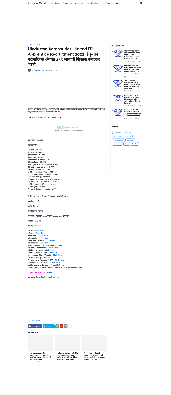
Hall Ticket (117, 136)
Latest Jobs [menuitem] (55, 3)
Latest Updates (119, 140)
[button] (136, 3)
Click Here (39, 221)
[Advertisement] (85, 25)
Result (127, 144)
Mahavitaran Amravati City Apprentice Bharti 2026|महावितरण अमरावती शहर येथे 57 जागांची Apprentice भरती (67, 356)
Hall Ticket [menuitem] (106, 3)
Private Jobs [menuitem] (67, 3)
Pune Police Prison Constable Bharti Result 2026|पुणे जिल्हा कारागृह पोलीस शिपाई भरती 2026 (132, 68)
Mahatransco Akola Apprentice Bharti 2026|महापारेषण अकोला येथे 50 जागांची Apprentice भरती (40, 356)
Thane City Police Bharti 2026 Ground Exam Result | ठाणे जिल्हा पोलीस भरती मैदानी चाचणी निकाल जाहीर (132, 84)
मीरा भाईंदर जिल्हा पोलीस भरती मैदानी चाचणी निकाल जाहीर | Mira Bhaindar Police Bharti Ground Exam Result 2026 (132, 55)
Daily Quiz (127, 132)
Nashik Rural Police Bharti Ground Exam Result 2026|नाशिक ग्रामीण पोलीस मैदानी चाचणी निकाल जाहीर (132, 99)
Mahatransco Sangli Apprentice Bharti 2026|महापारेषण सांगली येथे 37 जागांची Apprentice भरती (94, 356)
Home (30, 44)
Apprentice (37, 44)
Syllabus (135, 144)
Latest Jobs (127, 136)
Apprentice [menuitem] (79, 3)
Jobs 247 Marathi (38, 3)
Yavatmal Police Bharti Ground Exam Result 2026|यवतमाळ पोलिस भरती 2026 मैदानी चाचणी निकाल (132, 113)
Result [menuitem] (115, 3)
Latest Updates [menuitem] (93, 3)
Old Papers (130, 140)
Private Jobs (118, 144)
